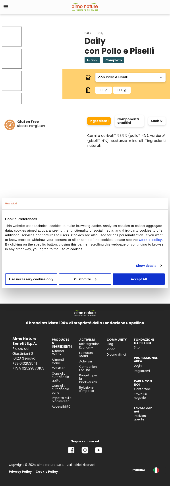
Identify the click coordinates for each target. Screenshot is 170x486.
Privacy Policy (20, 472)
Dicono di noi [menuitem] (116, 354)
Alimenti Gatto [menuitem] (58, 353)
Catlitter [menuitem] (58, 368)
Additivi (157, 121)
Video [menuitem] (111, 349)
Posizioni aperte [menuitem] (140, 418)
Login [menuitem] (138, 366)
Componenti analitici (128, 121)
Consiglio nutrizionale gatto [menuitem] (60, 377)
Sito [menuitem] (137, 347)
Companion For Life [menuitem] (88, 368)
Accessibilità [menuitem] (61, 407)
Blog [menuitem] (110, 344)
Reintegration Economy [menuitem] (89, 346)
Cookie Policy (47, 472)
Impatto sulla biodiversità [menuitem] (61, 400)
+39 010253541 (24, 363)
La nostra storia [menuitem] (86, 354)
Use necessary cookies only (31, 279)
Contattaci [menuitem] (142, 389)
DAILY (88, 33)
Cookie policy (150, 239)
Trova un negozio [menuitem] (140, 396)
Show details (146, 265)
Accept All (139, 279)
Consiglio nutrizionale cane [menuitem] (60, 389)
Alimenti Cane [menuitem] (58, 361)
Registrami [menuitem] (142, 371)
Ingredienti (98, 121)
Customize (85, 279)
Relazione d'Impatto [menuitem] (86, 389)
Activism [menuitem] (85, 361)
